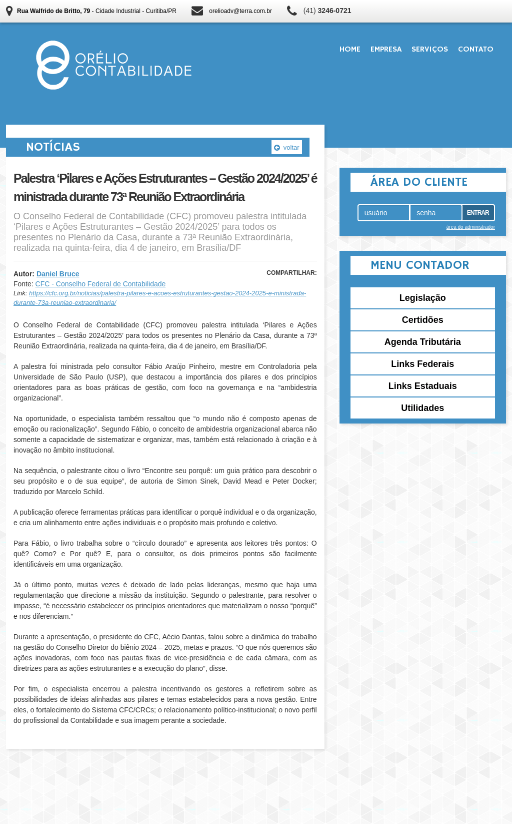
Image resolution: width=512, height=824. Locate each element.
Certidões (423, 320)
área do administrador (470, 227)
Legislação (423, 298)
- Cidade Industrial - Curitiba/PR (96, 11)
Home (350, 50)
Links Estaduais (422, 386)
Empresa (386, 50)
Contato (476, 50)
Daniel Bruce (58, 274)
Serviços (430, 50)
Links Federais (422, 364)
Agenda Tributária (422, 342)
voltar (286, 147)
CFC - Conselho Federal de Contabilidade (101, 284)
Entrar (478, 212)
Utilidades (422, 408)
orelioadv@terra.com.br (240, 11)
